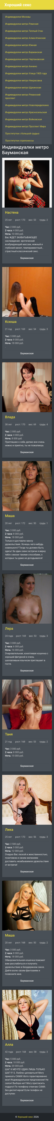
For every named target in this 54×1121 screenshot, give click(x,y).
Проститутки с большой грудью (22, 133)
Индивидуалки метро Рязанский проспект (22, 96)
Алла (9, 1045)
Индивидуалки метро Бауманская (23, 52)
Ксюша (11, 322)
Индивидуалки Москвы (18, 16)
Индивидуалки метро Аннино (21, 66)
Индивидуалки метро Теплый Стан (24, 31)
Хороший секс (17, 4)
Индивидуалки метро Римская (21, 24)
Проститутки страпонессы (19, 140)
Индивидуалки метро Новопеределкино (27, 105)
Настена (11, 212)
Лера (9, 629)
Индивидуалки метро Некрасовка (23, 80)
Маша (10, 516)
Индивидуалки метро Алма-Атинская (25, 38)
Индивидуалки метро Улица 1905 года (26, 73)
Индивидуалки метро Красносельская (26, 112)
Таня (9, 734)
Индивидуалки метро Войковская (23, 119)
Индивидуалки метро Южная (21, 45)
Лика (9, 830)
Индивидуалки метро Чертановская (24, 59)
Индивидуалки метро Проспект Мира (25, 126)
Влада (10, 417)
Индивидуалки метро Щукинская (23, 87)
